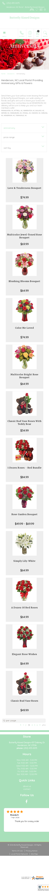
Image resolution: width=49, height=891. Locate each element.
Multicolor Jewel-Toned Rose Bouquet (24, 236)
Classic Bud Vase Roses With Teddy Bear (24, 422)
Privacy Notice (31, 851)
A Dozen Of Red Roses (24, 607)
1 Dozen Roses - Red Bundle (24, 467)
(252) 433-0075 (13, 3)
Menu (4, 36)
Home (3, 74)
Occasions (10, 74)
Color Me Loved (24, 327)
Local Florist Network (19, 854)
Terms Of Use (17, 851)
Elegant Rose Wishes (24, 654)
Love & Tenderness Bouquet (24, 188)
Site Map (34, 854)
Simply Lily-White (24, 561)
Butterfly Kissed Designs (24, 17)
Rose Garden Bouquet (24, 514)
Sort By (7, 148)
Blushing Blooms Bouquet (24, 281)
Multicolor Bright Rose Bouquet (24, 376)
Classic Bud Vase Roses (24, 700)
